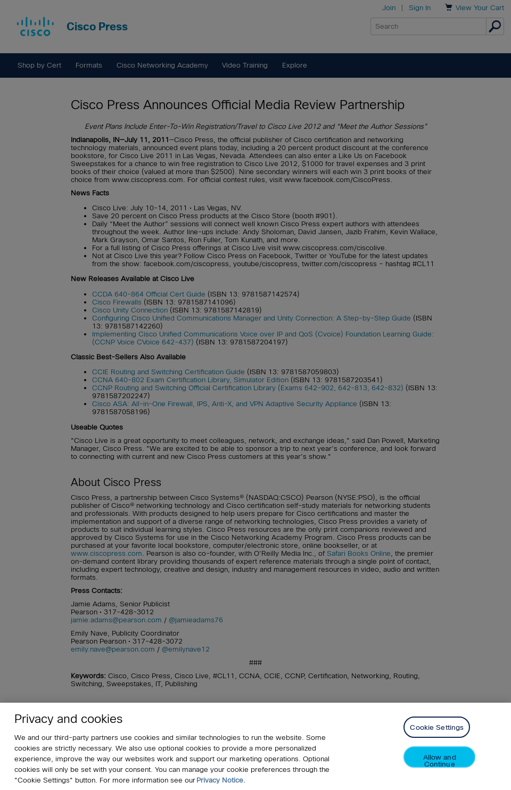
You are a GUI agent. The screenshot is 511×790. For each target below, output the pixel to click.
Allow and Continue (439, 760)
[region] (255, 746)
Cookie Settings (437, 727)
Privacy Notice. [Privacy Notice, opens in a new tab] (220, 780)
